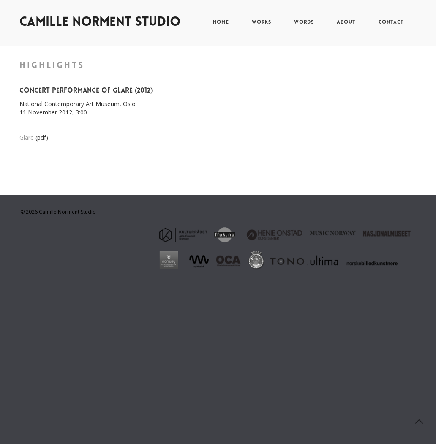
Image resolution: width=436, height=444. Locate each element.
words (304, 22)
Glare (26, 137)
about (346, 22)
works (261, 22)
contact (391, 22)
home (221, 22)
